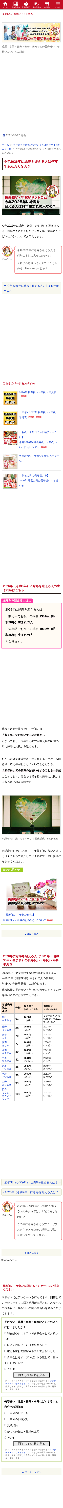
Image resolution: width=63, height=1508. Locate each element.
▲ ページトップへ (31, 1472)
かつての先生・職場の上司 (23, 1431)
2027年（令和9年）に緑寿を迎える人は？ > (32, 1182)
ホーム (5, 145)
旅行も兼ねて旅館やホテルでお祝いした (31, 1351)
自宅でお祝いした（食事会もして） (28, 1345)
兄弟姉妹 (12, 1425)
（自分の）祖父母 (18, 1419)
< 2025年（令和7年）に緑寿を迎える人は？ (31, 1192)
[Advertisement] (31, 93)
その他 (11, 1368)
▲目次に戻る (32, 934)
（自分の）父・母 (18, 1413)
